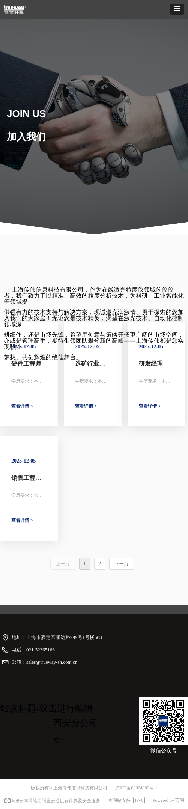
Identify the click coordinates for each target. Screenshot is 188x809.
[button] (177, 9)
